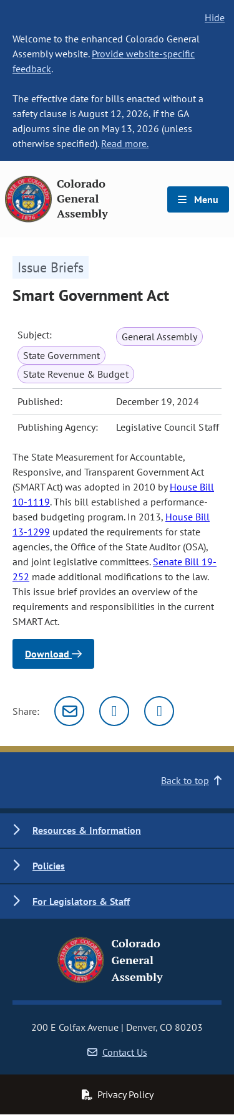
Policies (48, 865)
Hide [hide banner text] (215, 17)
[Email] (69, 711)
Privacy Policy (117, 1094)
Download (53, 654)
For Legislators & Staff (81, 901)
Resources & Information (86, 830)
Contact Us (117, 1052)
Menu (198, 199)
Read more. (125, 143)
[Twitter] (114, 711)
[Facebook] (159, 711)
